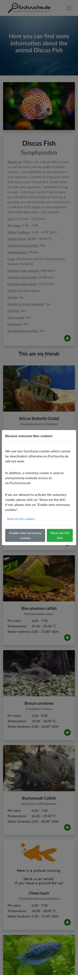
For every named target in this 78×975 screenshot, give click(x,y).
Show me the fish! (59, 535)
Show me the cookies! (21, 519)
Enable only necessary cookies (25, 535)
